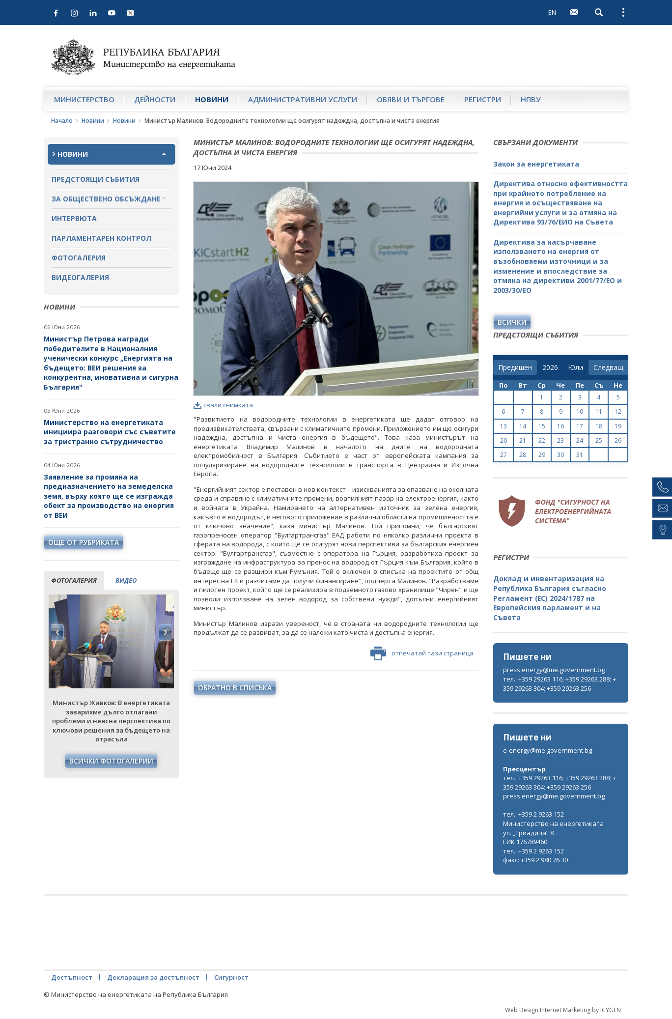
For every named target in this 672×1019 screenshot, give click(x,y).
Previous (57, 632)
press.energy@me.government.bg (554, 669)
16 (560, 426)
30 (560, 455)
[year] (550, 367)
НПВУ (531, 99)
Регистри (482, 99)
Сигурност (231, 977)
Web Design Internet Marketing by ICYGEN (563, 1010)
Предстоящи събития (96, 179)
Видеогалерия (80, 277)
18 (598, 426)
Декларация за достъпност (153, 977)
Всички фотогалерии (111, 760)
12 (618, 411)
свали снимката (223, 404)
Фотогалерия (79, 257)
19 (618, 426)
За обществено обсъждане (106, 198)
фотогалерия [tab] (74, 580)
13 (503, 426)
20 (503, 440)
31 (579, 455)
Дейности (154, 99)
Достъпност (71, 977)
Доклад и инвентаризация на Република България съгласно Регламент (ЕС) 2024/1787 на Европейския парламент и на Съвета (549, 598)
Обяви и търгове (411, 99)
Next (165, 632)
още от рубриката (83, 542)
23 (560, 440)
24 (579, 440)
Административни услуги (302, 99)
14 (522, 426)
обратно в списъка (235, 687)
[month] (575, 367)
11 (598, 411)
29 (541, 455)
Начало (62, 120)
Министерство (84, 99)
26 (618, 440)
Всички (512, 322)
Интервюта (74, 218)
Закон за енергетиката (536, 164)
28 (522, 455)
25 (598, 440)
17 (579, 426)
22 (541, 440)
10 (579, 411)
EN (552, 12)
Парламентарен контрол (101, 238)
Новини (211, 99)
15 (541, 426)
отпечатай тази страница (422, 653)
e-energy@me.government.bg (547, 750)
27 (503, 455)
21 (522, 440)
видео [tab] (126, 580)
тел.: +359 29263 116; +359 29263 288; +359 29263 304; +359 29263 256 (559, 684)
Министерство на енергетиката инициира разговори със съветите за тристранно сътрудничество (110, 432)
